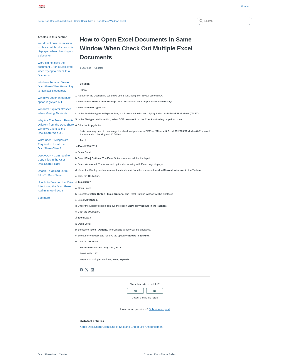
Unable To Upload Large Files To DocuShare (53, 173)
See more (44, 197)
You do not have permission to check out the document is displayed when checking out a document (55, 49)
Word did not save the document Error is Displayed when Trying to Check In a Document (55, 69)
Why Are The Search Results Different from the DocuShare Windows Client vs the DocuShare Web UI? (56, 126)
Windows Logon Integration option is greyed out (54, 100)
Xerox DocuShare (83, 21)
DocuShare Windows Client (111, 21)
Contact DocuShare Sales (160, 354)
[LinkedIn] (92, 269)
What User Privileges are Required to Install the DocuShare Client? (53, 144)
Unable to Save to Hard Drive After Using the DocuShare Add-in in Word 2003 (56, 186)
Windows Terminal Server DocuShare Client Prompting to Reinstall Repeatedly (55, 86)
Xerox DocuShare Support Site (54, 21)
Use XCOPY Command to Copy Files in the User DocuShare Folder (54, 159)
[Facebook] (81, 269)
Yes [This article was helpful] (135, 291)
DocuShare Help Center (52, 354)
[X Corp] (86, 269)
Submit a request (159, 309)
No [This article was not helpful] (154, 291)
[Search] (224, 21)
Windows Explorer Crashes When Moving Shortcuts (54, 111)
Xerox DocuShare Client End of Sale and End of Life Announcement (121, 326)
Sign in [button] (245, 6)
